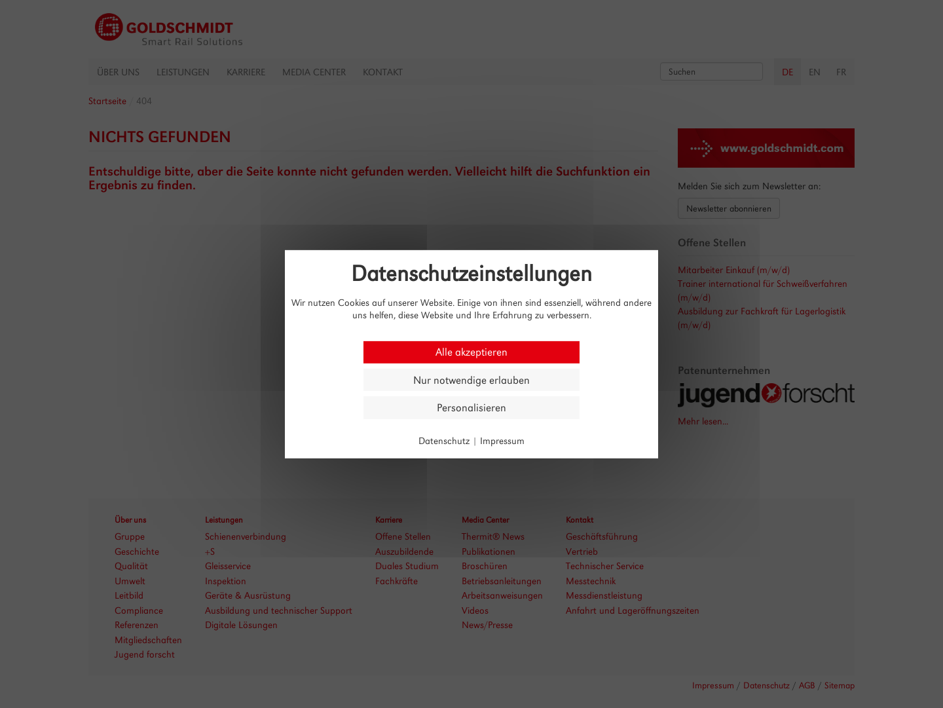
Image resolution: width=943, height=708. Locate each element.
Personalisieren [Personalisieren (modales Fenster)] (471, 407)
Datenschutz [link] (444, 440)
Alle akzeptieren (471, 352)
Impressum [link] (502, 440)
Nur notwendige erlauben (471, 379)
